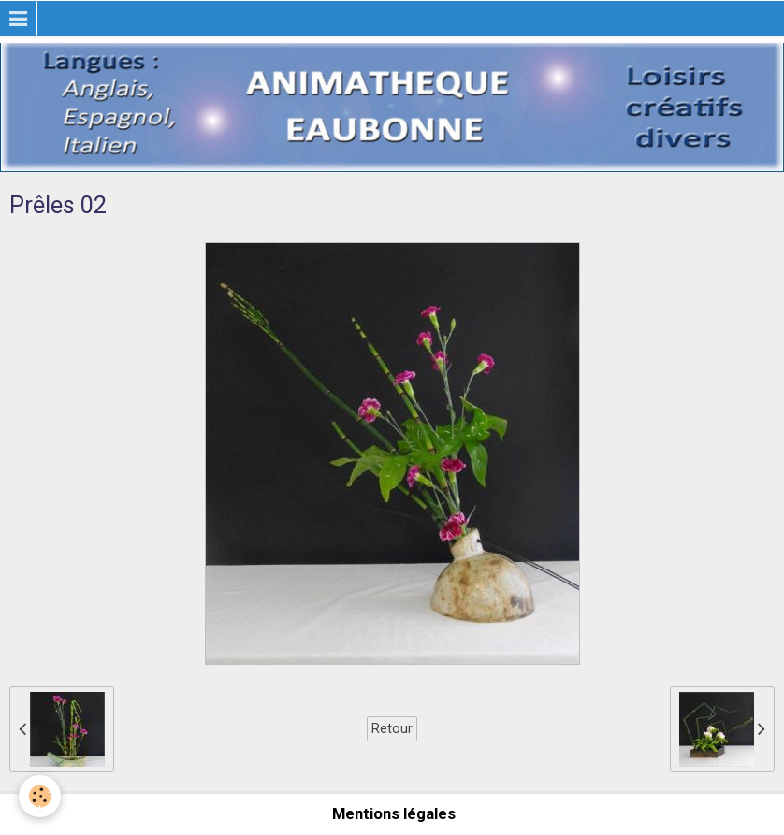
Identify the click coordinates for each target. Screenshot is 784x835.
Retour (392, 728)
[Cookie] (40, 796)
